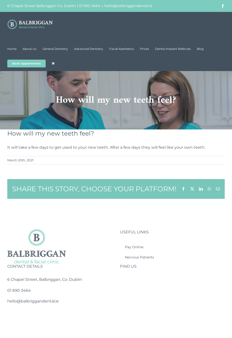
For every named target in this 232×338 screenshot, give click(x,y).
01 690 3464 (89, 5)
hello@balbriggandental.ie (128, 5)
